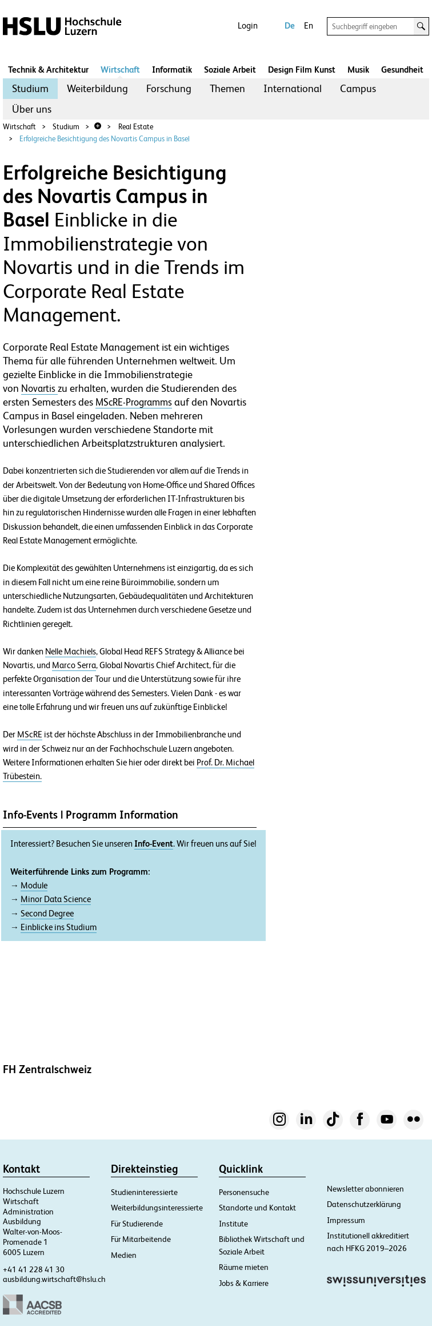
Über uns (31, 109)
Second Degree (47, 913)
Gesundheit (402, 69)
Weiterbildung (97, 88)
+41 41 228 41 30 (34, 1269)
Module (34, 885)
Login (248, 25)
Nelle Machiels (70, 651)
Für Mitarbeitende (141, 1239)
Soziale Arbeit (230, 69)
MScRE (29, 734)
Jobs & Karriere (244, 1283)
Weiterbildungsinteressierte (157, 1207)
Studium (30, 88)
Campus (358, 88)
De (290, 25)
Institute (233, 1223)
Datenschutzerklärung (364, 1204)
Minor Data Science (56, 899)
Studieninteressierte (144, 1192)
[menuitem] (30, 88)
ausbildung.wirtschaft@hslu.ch (54, 1279)
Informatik (172, 69)
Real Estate (135, 126)
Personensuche (244, 1192)
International (292, 88)
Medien (124, 1255)
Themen (227, 88)
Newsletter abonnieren (365, 1188)
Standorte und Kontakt (257, 1207)
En (308, 25)
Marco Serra (74, 665)
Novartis (39, 388)
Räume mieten (244, 1267)
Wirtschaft (120, 69)
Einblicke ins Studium (59, 927)
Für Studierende (137, 1223)
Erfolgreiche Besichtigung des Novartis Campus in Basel (104, 138)
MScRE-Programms (133, 402)
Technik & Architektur (48, 69)
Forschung (168, 88)
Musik (358, 69)
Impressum (346, 1220)
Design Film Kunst (301, 69)
